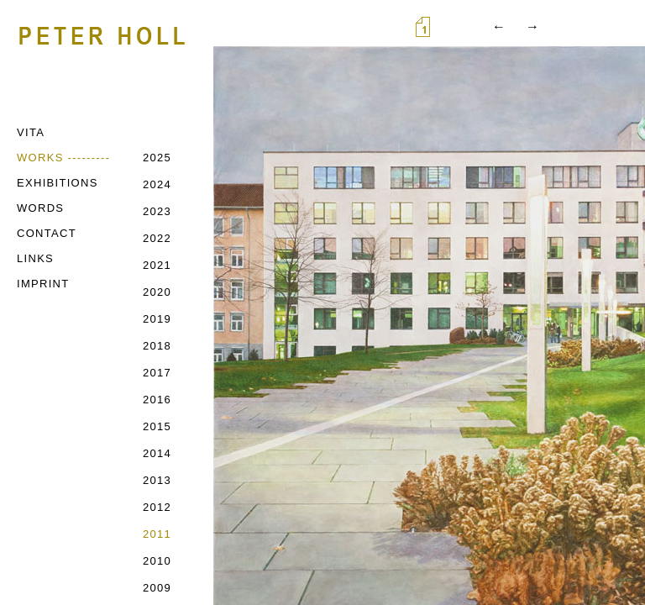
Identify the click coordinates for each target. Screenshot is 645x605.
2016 (157, 399)
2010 (157, 561)
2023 (157, 211)
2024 (157, 184)
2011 (157, 534)
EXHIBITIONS (57, 182)
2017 (157, 372)
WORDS (40, 208)
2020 (157, 292)
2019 (157, 319)
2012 (157, 507)
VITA (31, 132)
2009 (157, 587)
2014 (157, 453)
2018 (157, 345)
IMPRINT (43, 283)
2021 (157, 265)
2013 (157, 480)
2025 (157, 157)
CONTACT (46, 233)
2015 (157, 426)
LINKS (35, 258)
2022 (157, 238)
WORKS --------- (63, 157)
